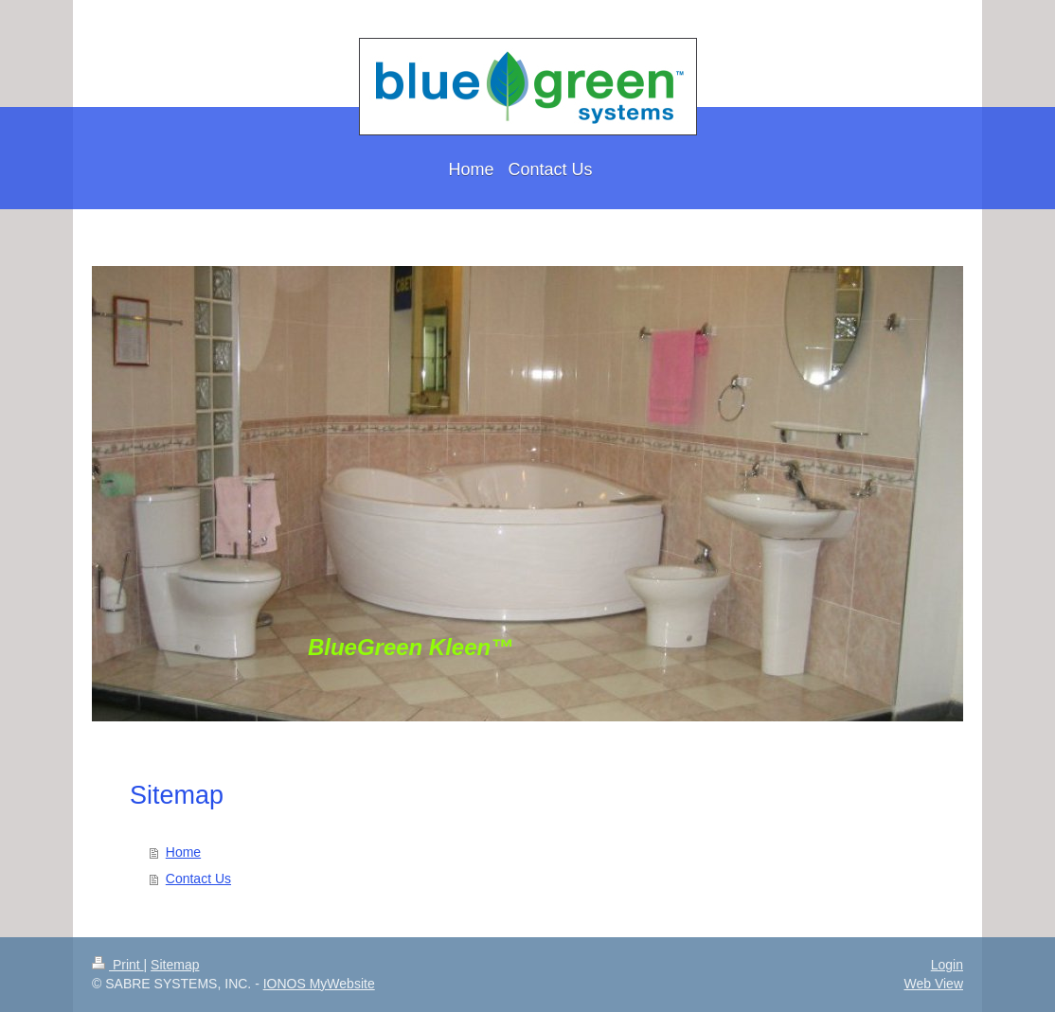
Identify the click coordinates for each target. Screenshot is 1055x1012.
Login (947, 964)
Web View (933, 983)
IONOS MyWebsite (319, 983)
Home (183, 852)
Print (118, 964)
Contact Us (198, 878)
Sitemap (175, 964)
